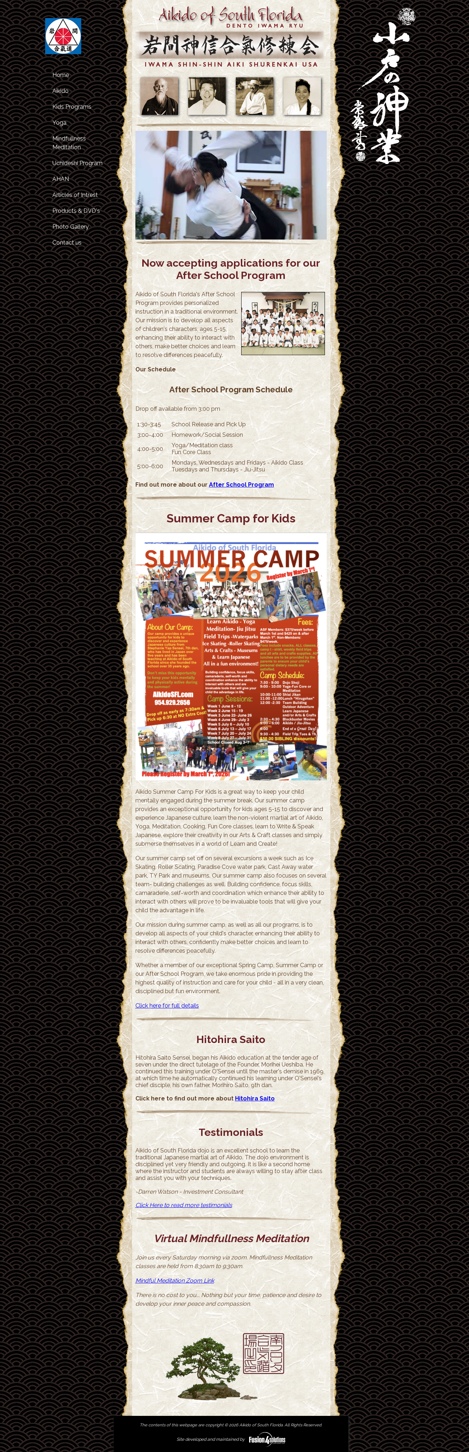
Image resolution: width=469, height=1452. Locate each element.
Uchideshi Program (77, 163)
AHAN (60, 179)
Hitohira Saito (255, 1098)
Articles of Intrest (75, 194)
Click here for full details (167, 1005)
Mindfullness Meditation (69, 143)
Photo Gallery (70, 226)
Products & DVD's (76, 210)
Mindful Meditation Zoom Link (174, 1280)
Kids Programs (71, 106)
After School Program (241, 484)
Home (60, 75)
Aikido (60, 90)
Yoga (59, 122)
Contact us (67, 242)
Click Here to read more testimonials (183, 1205)
